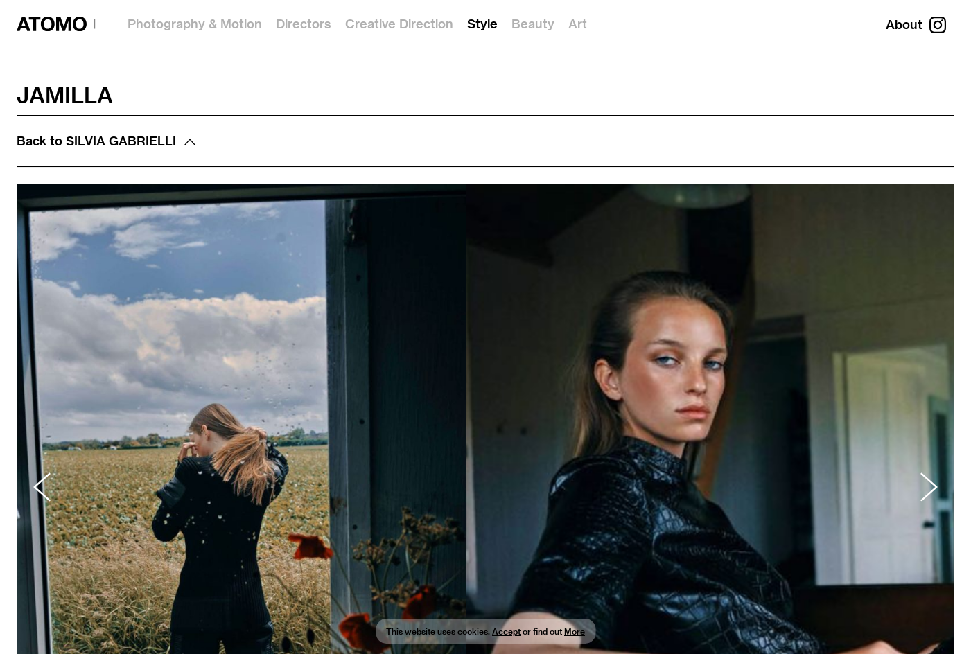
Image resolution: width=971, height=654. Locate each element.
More (574, 631)
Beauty (532, 24)
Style (482, 24)
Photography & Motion (195, 24)
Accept (506, 631)
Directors (303, 24)
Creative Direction (399, 24)
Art (577, 24)
